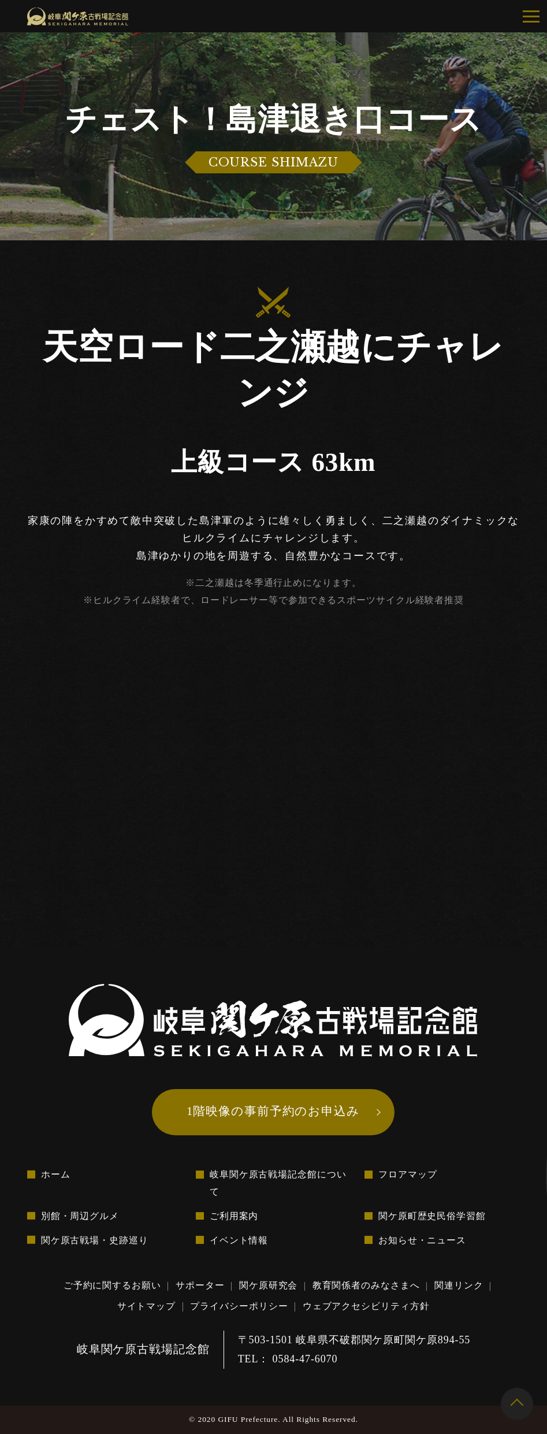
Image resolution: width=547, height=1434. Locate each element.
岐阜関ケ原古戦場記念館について (278, 1183)
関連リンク (458, 1286)
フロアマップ (407, 1175)
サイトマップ (146, 1306)
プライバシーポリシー (239, 1306)
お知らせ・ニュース (422, 1240)
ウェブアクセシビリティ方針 (366, 1306)
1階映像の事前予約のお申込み (273, 1110)
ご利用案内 (234, 1216)
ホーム (55, 1175)
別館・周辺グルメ (80, 1216)
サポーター (200, 1286)
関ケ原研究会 (268, 1286)
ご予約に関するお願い (112, 1286)
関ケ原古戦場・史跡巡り (94, 1240)
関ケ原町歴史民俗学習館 (432, 1216)
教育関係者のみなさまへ (366, 1286)
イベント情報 (239, 1240)
